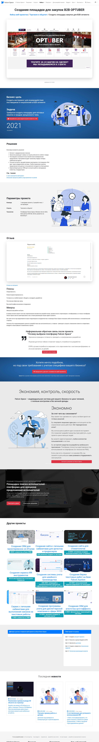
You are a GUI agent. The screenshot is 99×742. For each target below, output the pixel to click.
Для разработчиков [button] (58, 2)
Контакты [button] (80, 2)
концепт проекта (79, 637)
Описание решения (30, 503)
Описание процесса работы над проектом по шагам (22, 177)
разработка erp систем (53, 736)
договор (78, 643)
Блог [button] (73, 2)
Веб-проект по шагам (72, 631)
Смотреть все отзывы (49, 352)
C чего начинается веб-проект (15, 176)
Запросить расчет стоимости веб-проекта (49, 372)
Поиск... (88, 2)
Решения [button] (28, 2)
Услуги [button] (35, 2)
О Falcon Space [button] (19, 2)
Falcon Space (9, 2)
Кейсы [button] (41, 2)
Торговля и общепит (38, 15)
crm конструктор (28, 736)
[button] (96, 2)
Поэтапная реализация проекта (78, 651)
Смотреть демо (13, 503)
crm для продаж (63, 736)
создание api (44, 736)
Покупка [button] (48, 2)
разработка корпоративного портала (77, 736)
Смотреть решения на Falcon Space (71, 461)
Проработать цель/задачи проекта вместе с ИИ (22, 118)
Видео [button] (68, 2)
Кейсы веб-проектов (19, 15)
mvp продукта (36, 736)
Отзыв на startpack (12, 285)
